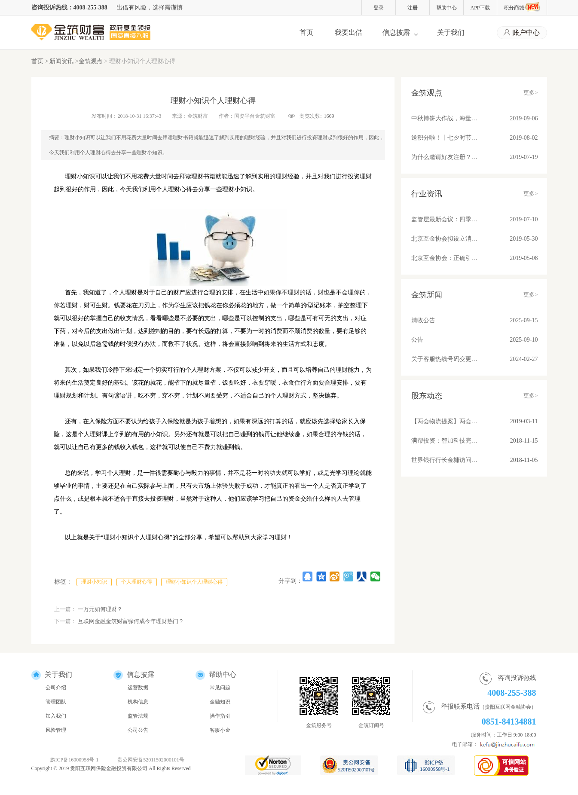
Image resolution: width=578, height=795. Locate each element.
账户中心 (522, 33)
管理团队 (56, 702)
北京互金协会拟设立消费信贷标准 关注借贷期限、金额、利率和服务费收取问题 (444, 238)
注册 (412, 8)
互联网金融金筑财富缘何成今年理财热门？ (131, 621)
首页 (306, 32)
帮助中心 (446, 8)
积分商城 (522, 7)
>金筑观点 (89, 61)
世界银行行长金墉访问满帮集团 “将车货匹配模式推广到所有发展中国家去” (444, 460)
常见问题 (220, 688)
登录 (378, 8)
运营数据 (138, 688)
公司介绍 (56, 688)
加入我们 (56, 716)
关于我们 (451, 32)
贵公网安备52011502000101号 (150, 760)
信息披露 (396, 32)
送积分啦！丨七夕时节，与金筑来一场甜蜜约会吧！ (444, 138)
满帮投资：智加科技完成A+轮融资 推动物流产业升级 (444, 440)
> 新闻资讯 (60, 61)
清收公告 (423, 320)
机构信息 (138, 702)
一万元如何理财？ (100, 609)
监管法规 (138, 716)
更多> (530, 92)
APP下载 (480, 8)
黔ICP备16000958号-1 (74, 760)
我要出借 (348, 32)
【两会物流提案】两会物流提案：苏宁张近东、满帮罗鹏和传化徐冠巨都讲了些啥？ (444, 421)
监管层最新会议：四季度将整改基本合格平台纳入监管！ (444, 219)
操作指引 (220, 716)
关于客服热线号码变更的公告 (444, 359)
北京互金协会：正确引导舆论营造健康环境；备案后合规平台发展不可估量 (444, 258)
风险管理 (56, 730)
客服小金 (220, 730)
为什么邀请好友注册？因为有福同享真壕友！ (444, 157)
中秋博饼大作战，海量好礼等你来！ (444, 118)
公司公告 (138, 730)
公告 (417, 339)
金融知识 (220, 702)
